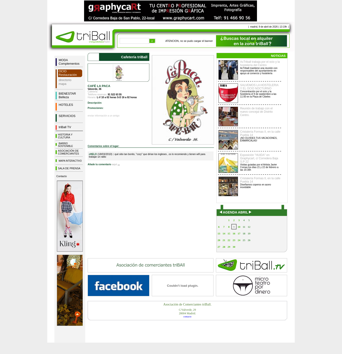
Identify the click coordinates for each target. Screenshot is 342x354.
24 (239, 240)
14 (224, 233)
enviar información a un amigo (103, 115)
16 (234, 233)
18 (244, 233)
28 (224, 246)
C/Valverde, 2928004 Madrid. (187, 311)
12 (249, 226)
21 (224, 240)
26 (249, 240)
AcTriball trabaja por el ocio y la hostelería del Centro (260, 63)
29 (229, 246)
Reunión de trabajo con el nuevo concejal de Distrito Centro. (256, 112)
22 (229, 240)
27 (219, 246)
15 (229, 233)
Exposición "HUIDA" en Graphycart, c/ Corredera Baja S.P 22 (259, 158)
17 (239, 233)
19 (249, 233)
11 (244, 226)
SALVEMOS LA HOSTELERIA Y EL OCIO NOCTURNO (259, 86)
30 (234, 246)
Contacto (61, 176)
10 (239, 226)
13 (219, 233)
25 (244, 240)
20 (219, 240)
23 (234, 240)
